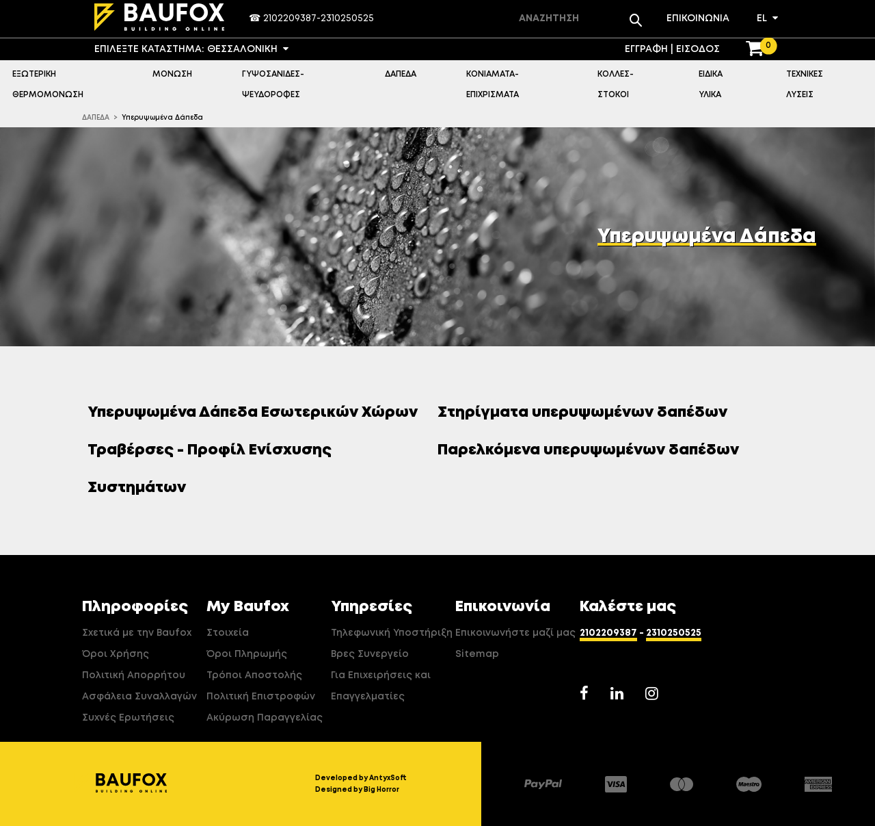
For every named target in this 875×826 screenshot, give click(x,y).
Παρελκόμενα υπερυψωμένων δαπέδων (593, 450)
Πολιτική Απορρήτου (133, 675)
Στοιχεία (227, 633)
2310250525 (347, 18)
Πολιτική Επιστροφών (260, 696)
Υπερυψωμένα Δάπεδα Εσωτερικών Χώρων (258, 412)
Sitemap (477, 654)
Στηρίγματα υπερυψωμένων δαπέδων (588, 412)
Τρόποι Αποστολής (254, 675)
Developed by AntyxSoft (361, 778)
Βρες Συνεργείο (370, 654)
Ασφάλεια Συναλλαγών (139, 696)
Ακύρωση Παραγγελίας (264, 718)
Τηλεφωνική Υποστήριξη (392, 633)
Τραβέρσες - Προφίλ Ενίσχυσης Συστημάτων (210, 469)
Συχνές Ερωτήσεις (128, 718)
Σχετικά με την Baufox (136, 633)
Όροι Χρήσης (115, 654)
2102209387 (290, 18)
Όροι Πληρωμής (246, 654)
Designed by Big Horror (357, 789)
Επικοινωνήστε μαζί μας (515, 633)
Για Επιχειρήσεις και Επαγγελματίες (381, 686)
